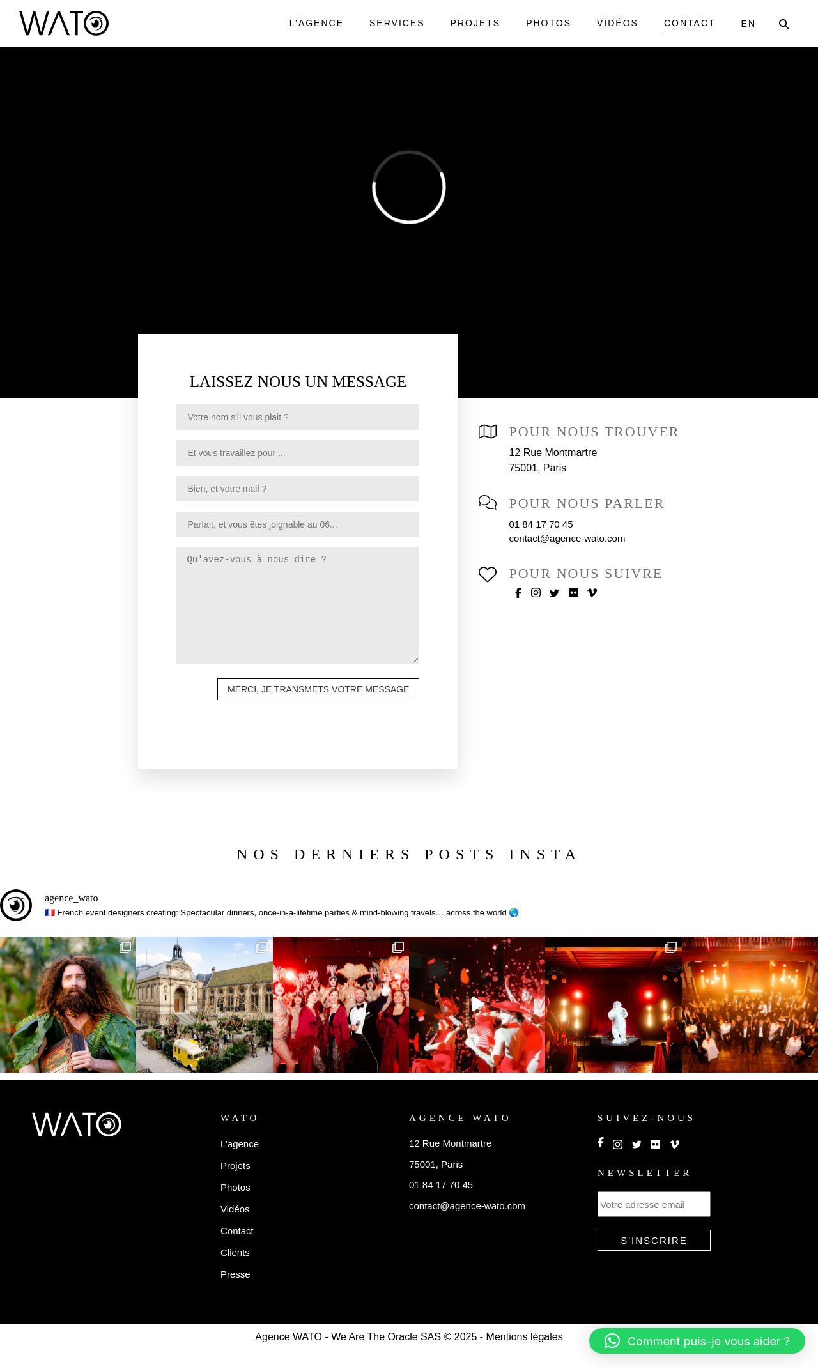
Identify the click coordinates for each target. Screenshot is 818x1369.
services (391, 23)
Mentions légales (531, 1356)
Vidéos (615, 23)
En (748, 23)
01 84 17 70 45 (543, 524)
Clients (236, 1272)
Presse (236, 1293)
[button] (697, 1341)
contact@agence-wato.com (577, 538)
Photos (543, 23)
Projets (469, 23)
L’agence (310, 23)
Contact (688, 23)
